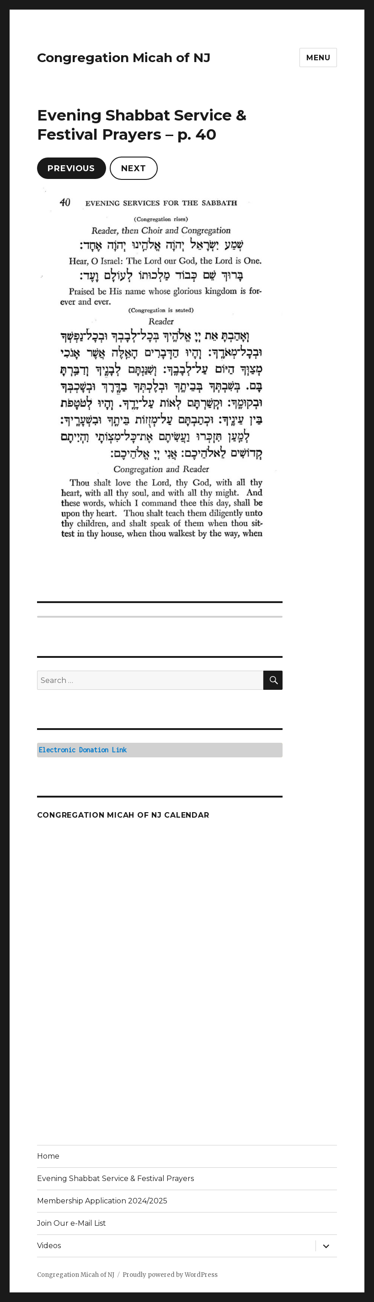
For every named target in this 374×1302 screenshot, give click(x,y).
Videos (49, 1245)
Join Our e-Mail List (71, 1223)
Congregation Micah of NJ (124, 57)
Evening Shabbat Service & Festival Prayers (115, 1178)
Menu (318, 57)
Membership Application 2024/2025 (102, 1201)
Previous (71, 168)
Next (133, 168)
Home (48, 1156)
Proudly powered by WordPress (170, 1275)
